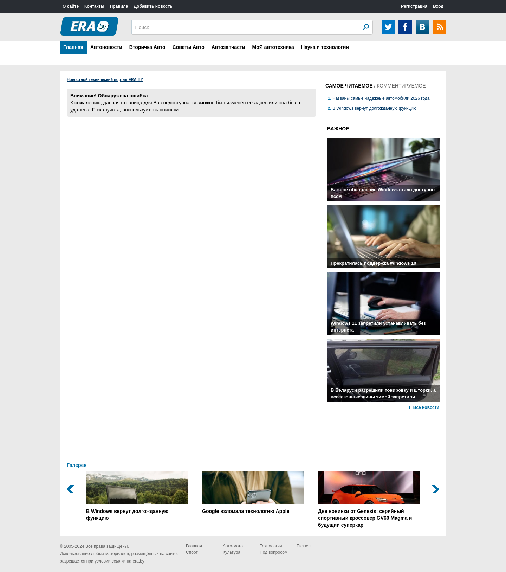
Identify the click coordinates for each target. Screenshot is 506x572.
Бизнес (303, 546)
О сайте (71, 6)
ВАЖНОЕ (338, 128)
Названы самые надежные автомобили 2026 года (380, 98)
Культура (231, 552)
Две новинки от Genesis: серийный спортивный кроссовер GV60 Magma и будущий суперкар (369, 499)
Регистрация (414, 6)
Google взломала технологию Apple (253, 492)
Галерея (77, 465)
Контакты (94, 6)
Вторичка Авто (147, 47)
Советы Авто (189, 47)
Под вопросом (273, 552)
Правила (119, 6)
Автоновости (106, 47)
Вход (438, 6)
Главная (73, 47)
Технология (271, 546)
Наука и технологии (325, 47)
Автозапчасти (228, 47)
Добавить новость (153, 6)
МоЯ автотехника (273, 47)
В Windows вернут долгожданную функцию (374, 108)
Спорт (192, 552)
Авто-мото (233, 546)
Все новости (426, 407)
